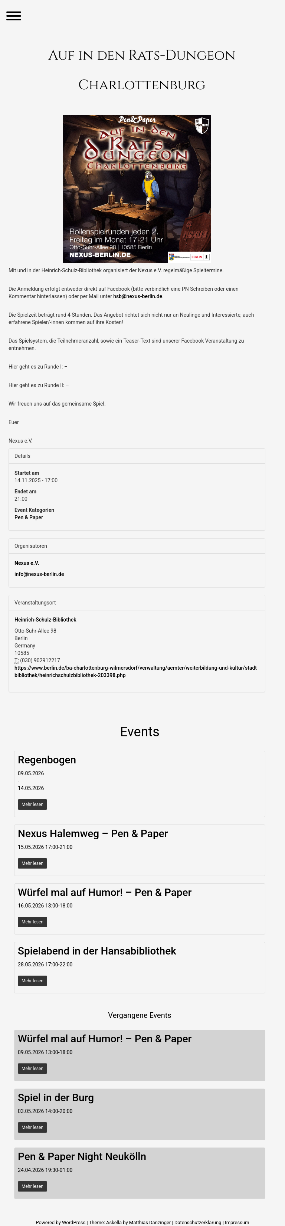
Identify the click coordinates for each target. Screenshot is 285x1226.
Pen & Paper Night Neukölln (82, 1156)
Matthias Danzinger (150, 1222)
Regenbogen (47, 760)
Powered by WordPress (61, 1222)
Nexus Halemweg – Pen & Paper (93, 833)
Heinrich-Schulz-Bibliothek (45, 620)
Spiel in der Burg (56, 1098)
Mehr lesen (32, 804)
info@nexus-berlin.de (39, 574)
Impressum (237, 1222)
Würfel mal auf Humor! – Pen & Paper (104, 892)
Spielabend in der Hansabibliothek (97, 951)
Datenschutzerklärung (198, 1222)
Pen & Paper (28, 517)
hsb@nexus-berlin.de (137, 296)
